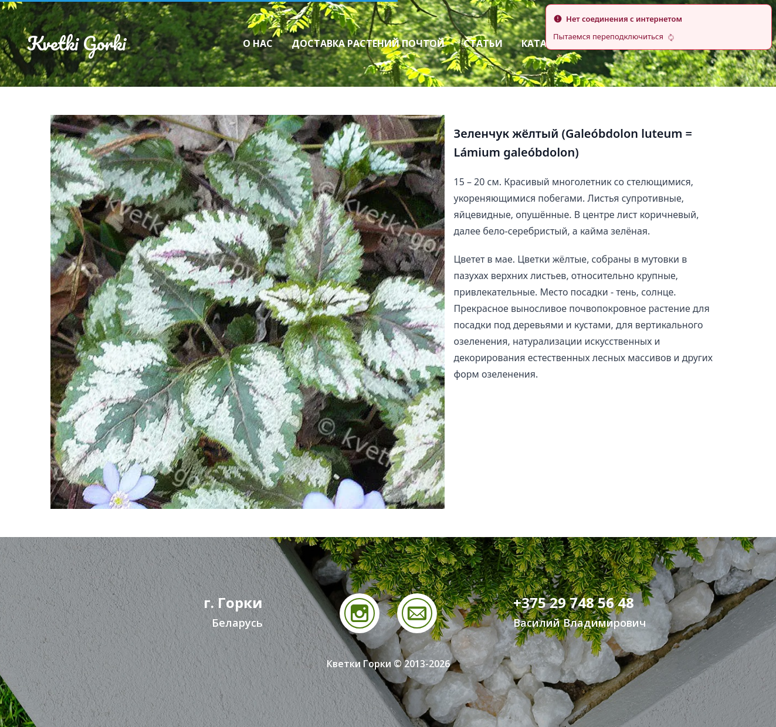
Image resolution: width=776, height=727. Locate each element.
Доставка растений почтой (368, 43)
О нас (258, 43)
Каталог (544, 43)
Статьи (483, 43)
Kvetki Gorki (76, 43)
